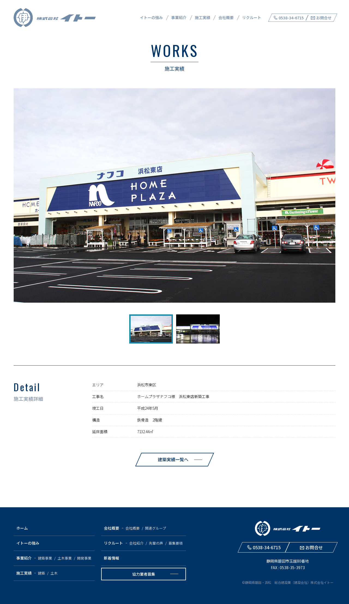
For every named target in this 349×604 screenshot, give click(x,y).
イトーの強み (151, 17)
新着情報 (111, 558)
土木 (54, 573)
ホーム (22, 528)
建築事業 (45, 558)
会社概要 (226, 17)
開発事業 (84, 558)
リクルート (251, 17)
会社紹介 (136, 543)
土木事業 (65, 558)
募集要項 (176, 543)
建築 (41, 573)
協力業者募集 (143, 574)
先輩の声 (156, 543)
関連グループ (155, 528)
